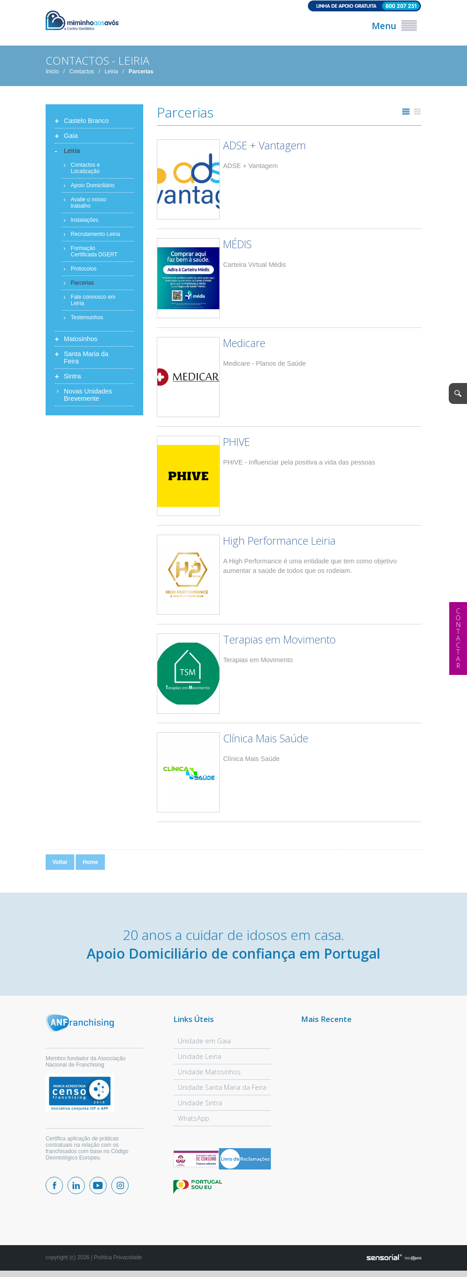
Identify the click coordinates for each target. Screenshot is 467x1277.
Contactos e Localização (85, 168)
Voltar (59, 862)
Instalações (85, 220)
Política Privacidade (118, 1257)
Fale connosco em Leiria (93, 300)
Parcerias (141, 71)
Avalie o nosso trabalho (88, 202)
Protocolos (84, 269)
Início (52, 71)
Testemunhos (87, 317)
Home (90, 862)
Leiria (111, 71)
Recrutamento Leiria (95, 234)
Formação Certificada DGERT (94, 251)
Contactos (81, 71)
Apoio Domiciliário (92, 185)
